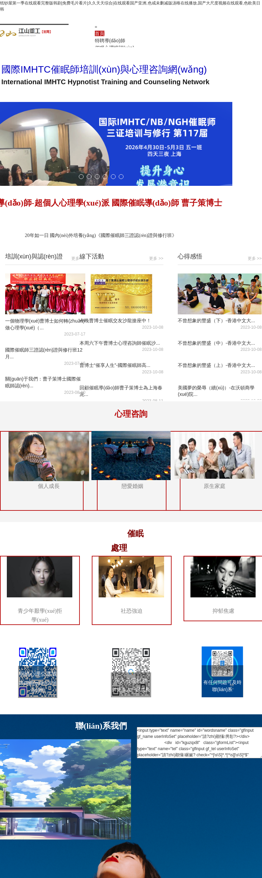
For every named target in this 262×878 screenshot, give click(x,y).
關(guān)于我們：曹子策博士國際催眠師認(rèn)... (43, 382)
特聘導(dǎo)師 (110, 40)
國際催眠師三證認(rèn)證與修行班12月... (44, 353)
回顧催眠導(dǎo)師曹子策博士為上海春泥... (120, 391)
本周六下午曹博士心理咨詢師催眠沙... (119, 343)
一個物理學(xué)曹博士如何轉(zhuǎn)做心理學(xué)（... (45, 324)
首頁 (99, 33)
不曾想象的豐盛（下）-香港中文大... (216, 320)
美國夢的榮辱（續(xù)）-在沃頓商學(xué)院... (216, 391)
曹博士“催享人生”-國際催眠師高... (114, 365)
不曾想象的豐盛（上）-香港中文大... (216, 365)
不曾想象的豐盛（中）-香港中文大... (216, 343)
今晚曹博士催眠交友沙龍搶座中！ (115, 320)
